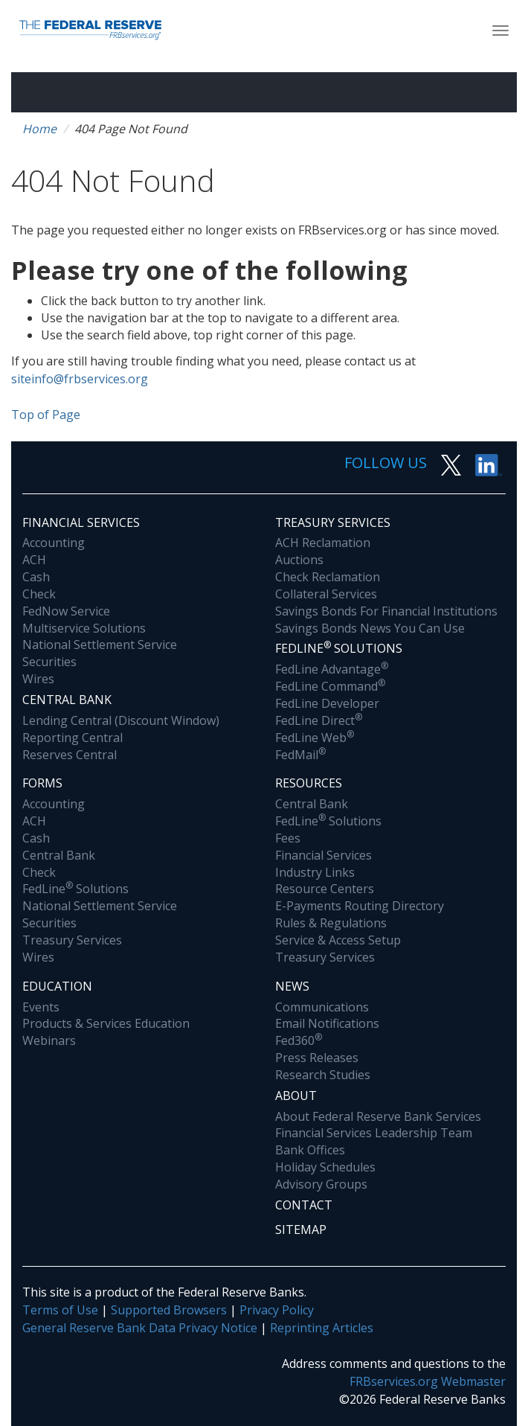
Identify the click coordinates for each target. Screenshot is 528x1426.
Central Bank (67, 699)
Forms (42, 783)
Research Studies (322, 1075)
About (296, 1095)
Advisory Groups (321, 1184)
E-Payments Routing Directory (359, 906)
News (292, 986)
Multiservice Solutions (84, 628)
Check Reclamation (327, 577)
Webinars (49, 1040)
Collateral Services (326, 594)
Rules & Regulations (331, 923)
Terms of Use (60, 1310)
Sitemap (300, 1229)
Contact (303, 1205)
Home (39, 129)
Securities (49, 661)
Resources (308, 783)
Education (57, 986)
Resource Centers (324, 888)
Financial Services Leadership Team (373, 1133)
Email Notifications (327, 1023)
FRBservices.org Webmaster (428, 1381)
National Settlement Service (99, 644)
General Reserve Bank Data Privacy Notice (139, 1328)
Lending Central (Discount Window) (120, 720)
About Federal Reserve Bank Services (378, 1116)
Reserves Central (69, 754)
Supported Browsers (169, 1310)
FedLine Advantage (331, 669)
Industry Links (315, 872)
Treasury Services (332, 522)
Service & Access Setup (338, 940)
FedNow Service (66, 611)
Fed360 (298, 1040)
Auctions (299, 559)
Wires (38, 679)
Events (40, 1007)
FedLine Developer (327, 703)
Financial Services (81, 522)
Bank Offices (310, 1150)
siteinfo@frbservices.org (79, 379)
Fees (287, 838)
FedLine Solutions (75, 888)
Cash (36, 577)
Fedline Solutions (338, 647)
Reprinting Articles (321, 1328)
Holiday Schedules (325, 1167)
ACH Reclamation (322, 542)
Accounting (53, 542)
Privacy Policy (276, 1310)
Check (39, 594)
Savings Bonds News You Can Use (370, 628)
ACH (34, 559)
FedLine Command (330, 686)
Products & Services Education (106, 1023)
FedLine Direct (318, 720)
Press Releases (316, 1057)
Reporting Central (72, 737)
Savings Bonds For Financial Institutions (386, 611)
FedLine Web (314, 737)
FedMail (300, 754)
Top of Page (45, 414)
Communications (322, 1007)
